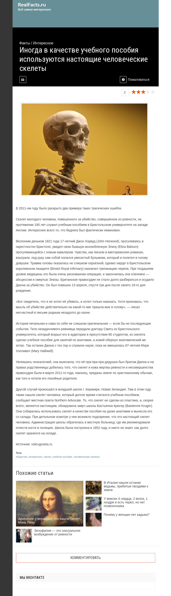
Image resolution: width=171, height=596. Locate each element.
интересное (35, 456)
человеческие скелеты (87, 456)
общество (21, 456)
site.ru (41, 7)
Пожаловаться (134, 79)
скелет (47, 456)
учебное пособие (62, 456)
